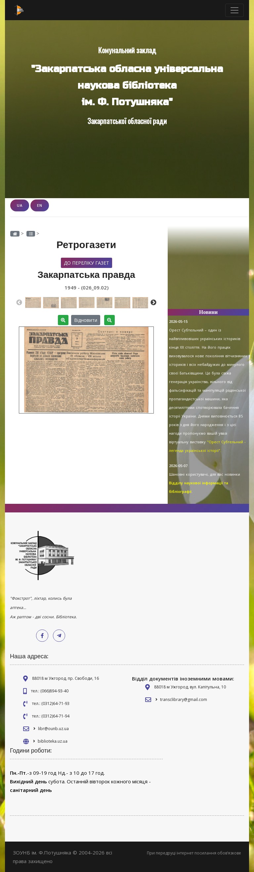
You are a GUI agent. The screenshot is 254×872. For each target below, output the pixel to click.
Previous (19, 302)
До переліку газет (86, 263)
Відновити (85, 320)
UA (19, 205)
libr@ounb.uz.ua (53, 728)
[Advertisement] (208, 271)
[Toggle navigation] (234, 10)
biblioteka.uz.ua (52, 741)
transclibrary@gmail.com (183, 699)
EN (39, 205)
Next (153, 302)
